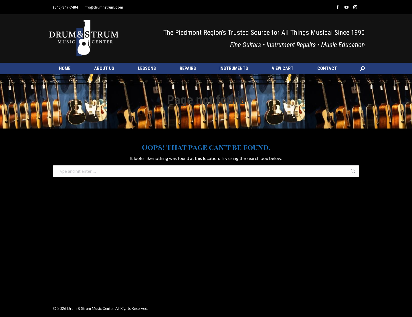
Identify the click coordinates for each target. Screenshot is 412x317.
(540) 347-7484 (65, 7)
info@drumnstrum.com (103, 7)
